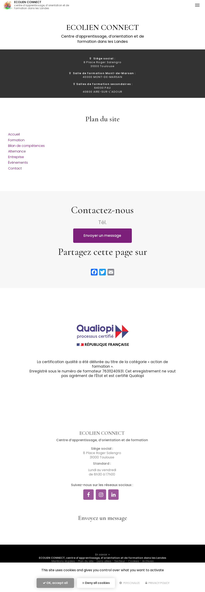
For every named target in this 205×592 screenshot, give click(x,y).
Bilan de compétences (26, 145)
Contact (15, 168)
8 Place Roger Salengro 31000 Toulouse (102, 62)
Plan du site (86, 561)
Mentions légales (63, 561)
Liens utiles (104, 561)
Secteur (119, 561)
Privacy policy (157, 583)
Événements (18, 162)
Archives (148, 561)
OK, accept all (55, 583)
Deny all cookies (96, 583)
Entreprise (16, 157)
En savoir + (102, 554)
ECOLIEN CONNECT (43, 5)
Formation (16, 140)
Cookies (133, 561)
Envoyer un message (102, 235)
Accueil (14, 134)
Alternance (17, 151)
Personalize (129, 583)
